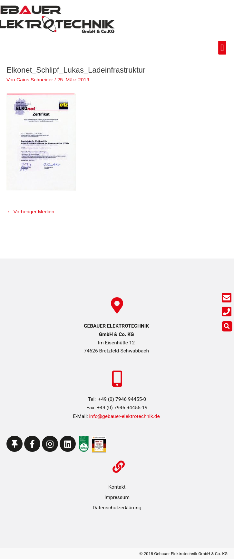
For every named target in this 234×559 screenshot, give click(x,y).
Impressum (117, 497)
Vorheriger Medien (30, 211)
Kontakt (116, 487)
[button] (211, 47)
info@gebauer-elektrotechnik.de (124, 416)
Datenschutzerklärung (117, 508)
